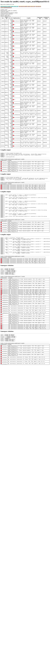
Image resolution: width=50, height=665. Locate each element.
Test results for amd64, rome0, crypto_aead (27, 6)
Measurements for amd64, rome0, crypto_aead (9, 6)
